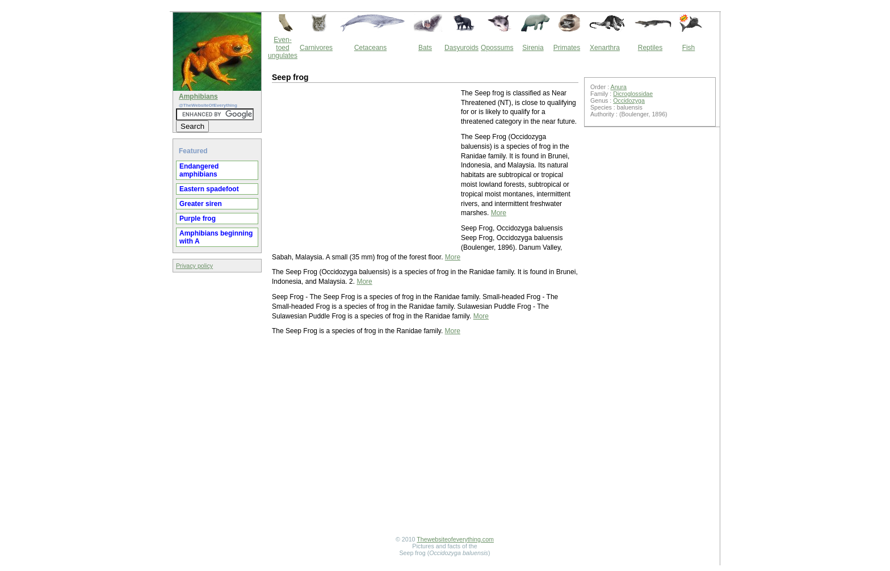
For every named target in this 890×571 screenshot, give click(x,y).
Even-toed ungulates (282, 48)
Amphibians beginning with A (216, 237)
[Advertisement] (365, 168)
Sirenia (532, 48)
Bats (425, 48)
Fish (688, 48)
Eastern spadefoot (209, 189)
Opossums (497, 48)
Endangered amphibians (199, 170)
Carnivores (316, 48)
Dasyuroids (461, 48)
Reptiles (650, 48)
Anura (619, 86)
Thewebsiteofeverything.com (455, 539)
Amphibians (198, 96)
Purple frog (197, 218)
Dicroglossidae (633, 93)
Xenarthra (605, 48)
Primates (566, 48)
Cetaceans (370, 48)
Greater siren (200, 204)
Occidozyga (629, 100)
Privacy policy (194, 265)
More (498, 213)
